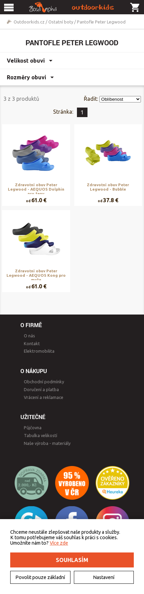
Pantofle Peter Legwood (101, 21)
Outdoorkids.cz (29, 21)
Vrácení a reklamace (43, 397)
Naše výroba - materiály (47, 443)
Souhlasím (72, 560)
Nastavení (103, 577)
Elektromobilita (39, 351)
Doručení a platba (41, 389)
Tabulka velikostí (40, 435)
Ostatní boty (60, 21)
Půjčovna (33, 427)
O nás (29, 335)
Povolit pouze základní (40, 577)
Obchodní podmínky (44, 381)
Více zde (59, 543)
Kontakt (32, 343)
